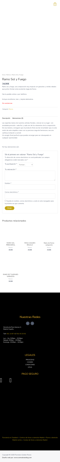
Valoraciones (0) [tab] (17, 118)
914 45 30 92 (21, 334)
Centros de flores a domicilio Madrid (32, 438)
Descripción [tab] (6, 118)
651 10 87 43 (11, 334)
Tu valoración (10, 169)
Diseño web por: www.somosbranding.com (17, 458)
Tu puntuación (11, 164)
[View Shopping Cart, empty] (55, 4)
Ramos (9, 75)
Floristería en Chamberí (10, 438)
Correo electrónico (12, 192)
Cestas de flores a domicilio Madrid (35, 440)
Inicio (3, 75)
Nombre (8, 183)
